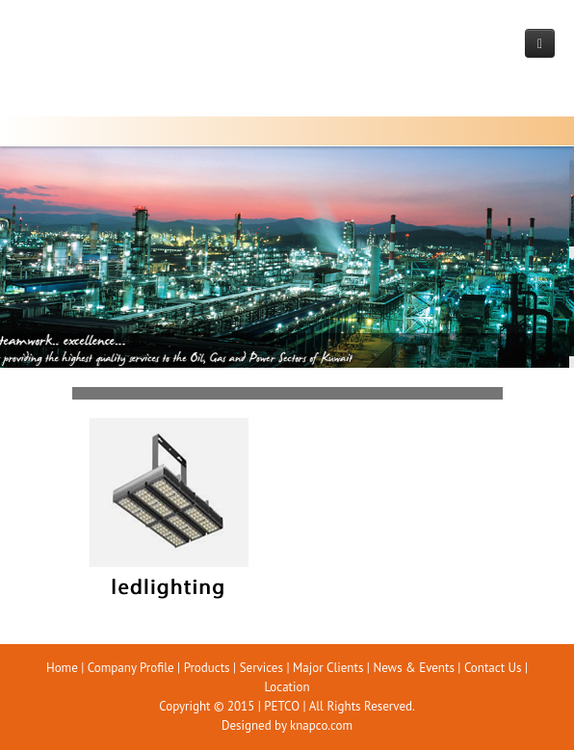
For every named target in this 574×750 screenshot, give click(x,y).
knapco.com (321, 725)
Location (286, 687)
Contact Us (493, 667)
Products (207, 667)
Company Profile (131, 667)
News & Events (413, 667)
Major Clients (328, 667)
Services (261, 667)
